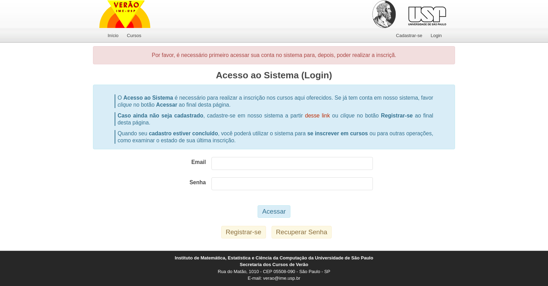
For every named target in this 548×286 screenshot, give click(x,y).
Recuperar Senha (301, 232)
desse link (317, 116)
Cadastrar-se (409, 35)
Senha (197, 182)
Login (436, 35)
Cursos (134, 35)
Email (198, 162)
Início (113, 35)
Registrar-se (243, 232)
